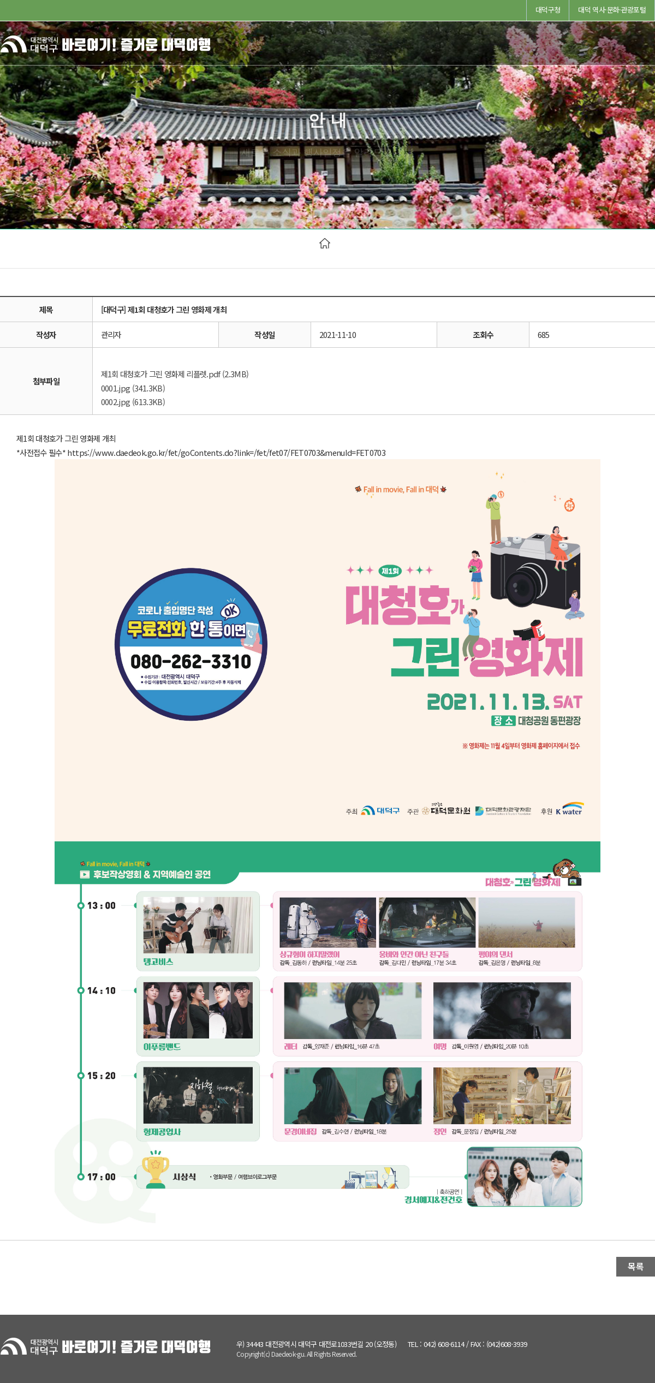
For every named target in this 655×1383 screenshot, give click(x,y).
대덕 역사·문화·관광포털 (612, 9)
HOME (325, 243)
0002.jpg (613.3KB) (133, 401)
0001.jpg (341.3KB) (133, 388)
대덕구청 (547, 9)
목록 (636, 1266)
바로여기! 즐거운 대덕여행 (106, 47)
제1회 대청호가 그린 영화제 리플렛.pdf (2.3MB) (175, 373)
